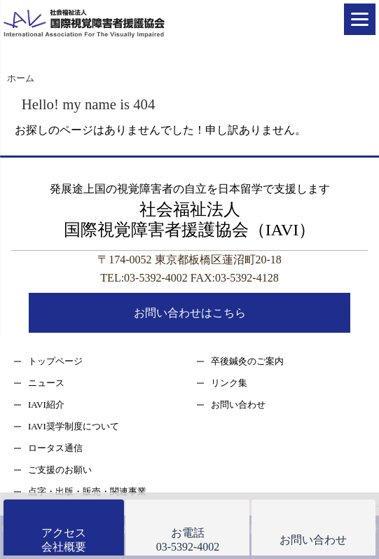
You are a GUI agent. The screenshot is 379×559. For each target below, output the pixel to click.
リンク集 (229, 382)
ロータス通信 (55, 448)
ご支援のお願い (60, 469)
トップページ (55, 361)
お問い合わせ (238, 404)
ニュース (46, 382)
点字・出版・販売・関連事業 (87, 491)
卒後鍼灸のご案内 (247, 361)
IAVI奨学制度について (73, 426)
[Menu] (359, 19)
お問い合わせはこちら (190, 313)
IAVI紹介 (46, 404)
